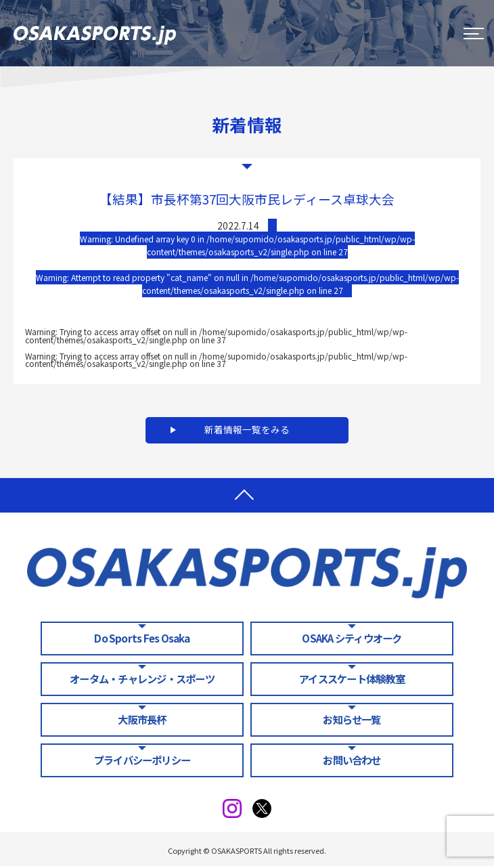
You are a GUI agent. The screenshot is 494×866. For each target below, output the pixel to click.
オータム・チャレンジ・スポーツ (142, 678)
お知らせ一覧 (351, 719)
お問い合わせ (351, 759)
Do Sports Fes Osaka (141, 637)
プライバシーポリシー (142, 759)
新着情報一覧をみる (247, 429)
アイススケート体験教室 (352, 678)
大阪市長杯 (142, 719)
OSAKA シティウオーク (351, 637)
